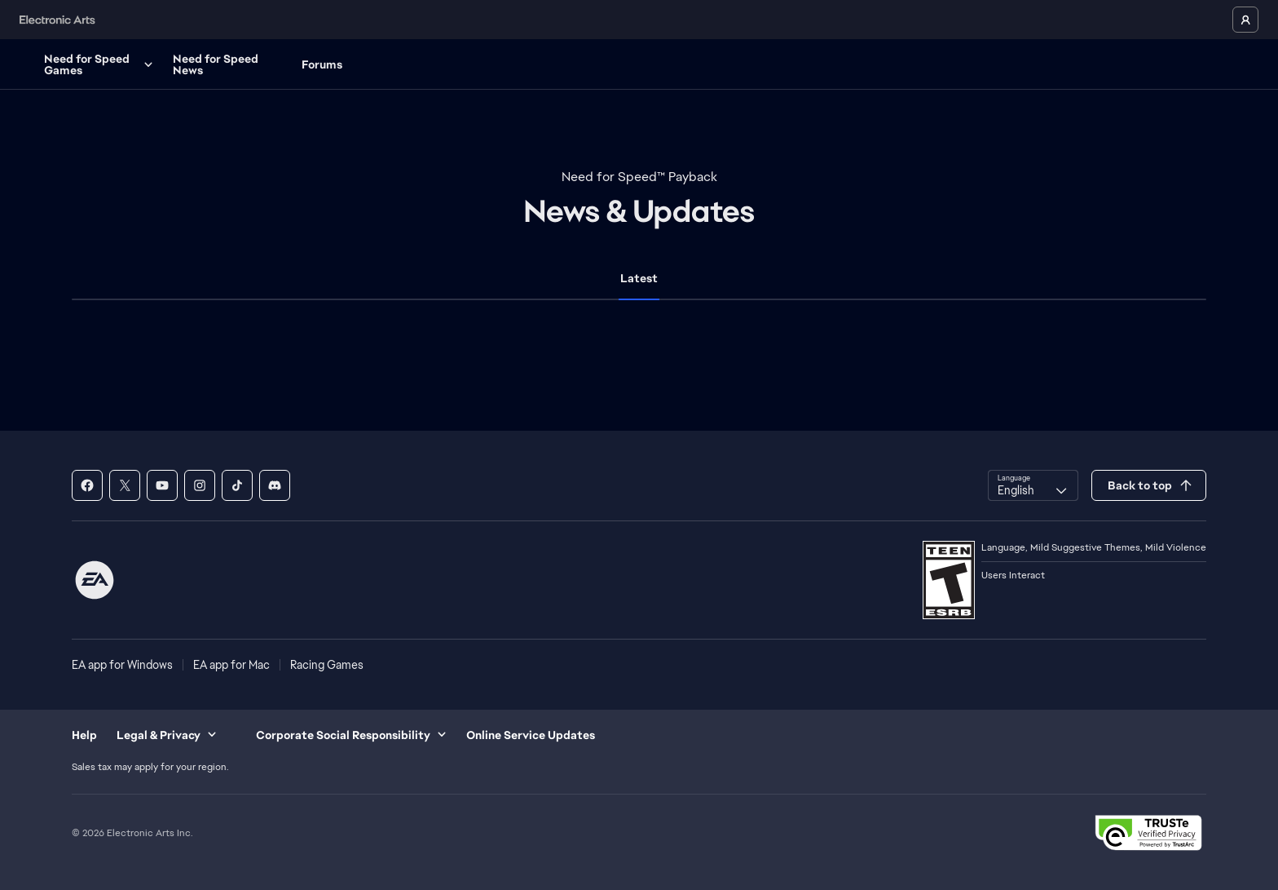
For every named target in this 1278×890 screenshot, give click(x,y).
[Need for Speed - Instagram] (199, 485)
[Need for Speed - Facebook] (87, 485)
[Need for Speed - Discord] (274, 485)
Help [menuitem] (84, 735)
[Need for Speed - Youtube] (162, 485)
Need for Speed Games (168, 64)
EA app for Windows (122, 665)
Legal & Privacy (167, 735)
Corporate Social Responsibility (351, 735)
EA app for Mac (231, 665)
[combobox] (1033, 485)
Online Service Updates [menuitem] (530, 735)
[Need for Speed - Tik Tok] (237, 485)
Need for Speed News (283, 64)
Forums (389, 64)
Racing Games (327, 665)
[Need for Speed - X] (124, 485)
